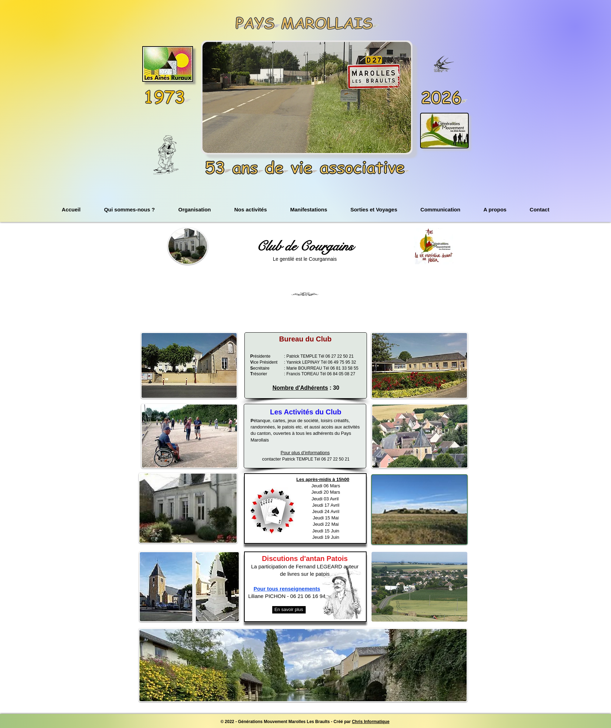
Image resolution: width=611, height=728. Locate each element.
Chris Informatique (370, 721)
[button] (306, 97)
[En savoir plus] (289, 609)
